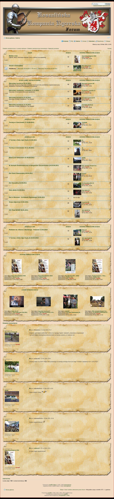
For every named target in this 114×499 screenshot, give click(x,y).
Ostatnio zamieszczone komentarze (37, 48)
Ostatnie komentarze (10, 323)
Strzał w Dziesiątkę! (16, 66)
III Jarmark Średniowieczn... (100, 312)
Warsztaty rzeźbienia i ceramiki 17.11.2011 (24, 90)
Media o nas (13, 56)
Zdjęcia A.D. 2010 (30, 226)
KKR (68, 495)
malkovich (37, 448)
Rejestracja (100, 41)
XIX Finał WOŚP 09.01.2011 (18, 210)
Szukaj (84, 41)
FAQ (72, 41)
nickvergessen (67, 484)
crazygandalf (62, 495)
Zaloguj (108, 41)
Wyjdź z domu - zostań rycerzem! (30, 80)
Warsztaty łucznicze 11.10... (46, 312)
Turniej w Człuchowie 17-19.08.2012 (21, 122)
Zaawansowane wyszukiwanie (101, 5)
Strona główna (10, 38)
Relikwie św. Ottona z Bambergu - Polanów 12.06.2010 (28, 230)
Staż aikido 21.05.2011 (17, 190)
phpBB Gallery (52, 484)
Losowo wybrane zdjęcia (30, 290)
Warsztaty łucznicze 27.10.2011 (20, 97)
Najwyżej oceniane (53, 48)
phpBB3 (66, 494)
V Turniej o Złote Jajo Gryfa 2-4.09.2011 (23, 140)
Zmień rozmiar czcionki (108, 38)
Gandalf (87, 57)
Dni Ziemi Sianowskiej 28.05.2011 (21, 173)
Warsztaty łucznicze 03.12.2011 (20, 83)
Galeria (18, 38)
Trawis (86, 123)
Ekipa (61, 489)
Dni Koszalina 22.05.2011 (18, 183)
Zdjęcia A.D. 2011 (30, 137)
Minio (86, 174)
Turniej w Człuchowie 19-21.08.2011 (21, 148)
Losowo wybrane (21, 48)
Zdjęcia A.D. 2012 (30, 119)
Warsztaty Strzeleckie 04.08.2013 (48, 68)
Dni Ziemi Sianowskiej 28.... (73, 312)
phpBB (50, 493)
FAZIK (86, 67)
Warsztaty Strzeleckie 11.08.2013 (27, 68)
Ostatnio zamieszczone (9, 48)
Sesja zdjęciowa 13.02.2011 (18, 202)
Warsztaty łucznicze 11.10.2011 (20, 105)
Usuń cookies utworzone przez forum (74, 489)
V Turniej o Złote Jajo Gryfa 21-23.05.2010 (24, 238)
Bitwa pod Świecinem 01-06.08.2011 (22, 157)
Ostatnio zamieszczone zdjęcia (30, 254)
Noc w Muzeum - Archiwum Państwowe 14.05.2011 (27, 197)
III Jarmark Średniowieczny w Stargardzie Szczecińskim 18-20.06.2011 (34, 165)
